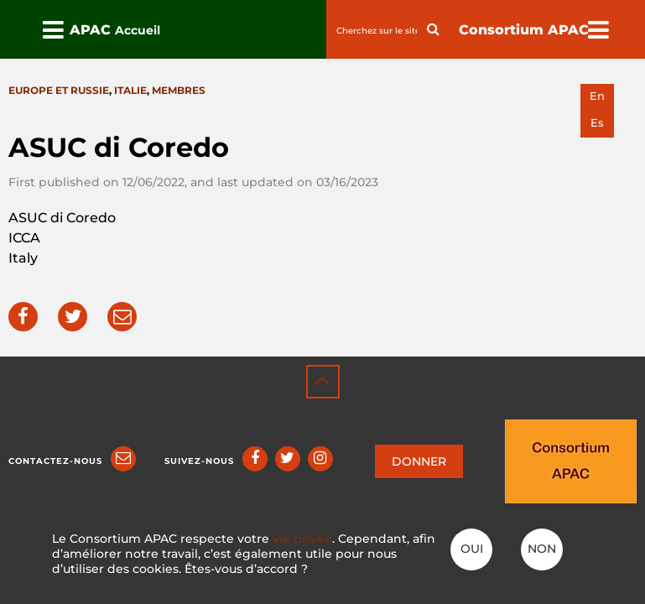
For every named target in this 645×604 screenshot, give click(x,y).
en (597, 96)
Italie (130, 90)
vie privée (302, 538)
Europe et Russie (58, 90)
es (597, 123)
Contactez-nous (55, 461)
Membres (178, 90)
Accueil (137, 30)
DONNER (419, 461)
